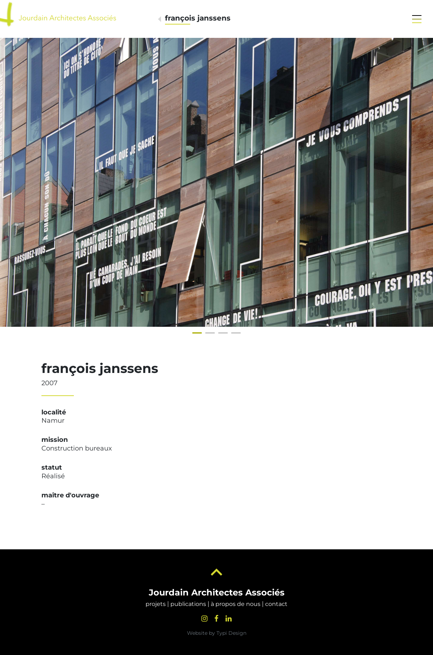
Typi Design (231, 633)
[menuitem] (155, 604)
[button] (416, 19)
